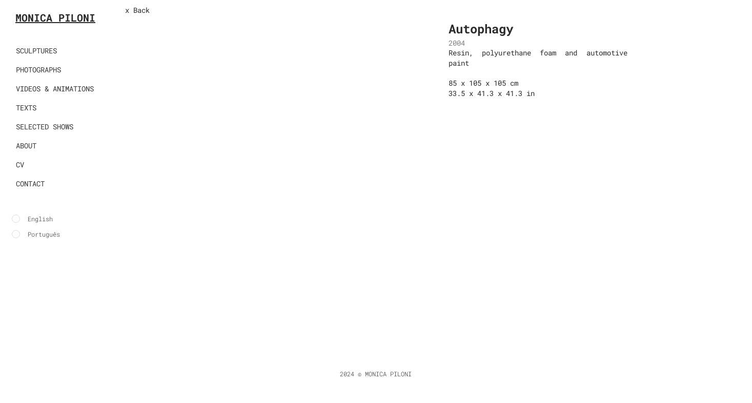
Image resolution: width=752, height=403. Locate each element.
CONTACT (30, 183)
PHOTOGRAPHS (38, 69)
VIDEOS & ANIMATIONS (55, 88)
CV (20, 164)
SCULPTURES (36, 50)
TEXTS (26, 107)
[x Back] (159, 10)
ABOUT (26, 145)
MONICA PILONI (55, 17)
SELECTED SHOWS (44, 126)
